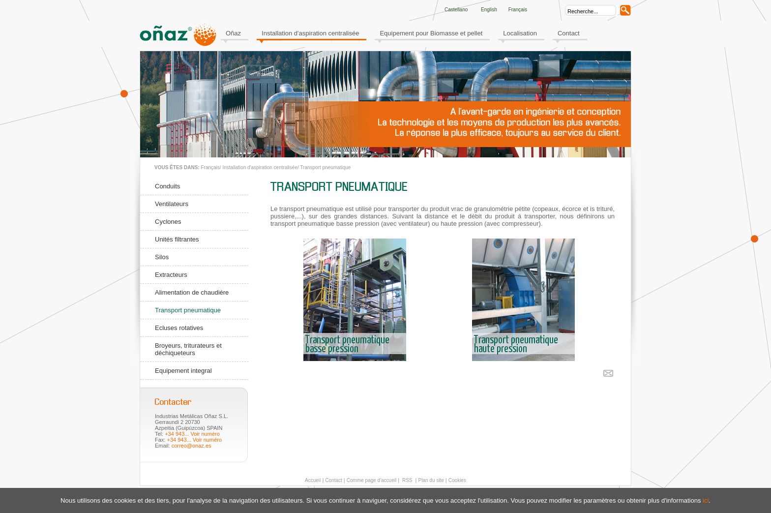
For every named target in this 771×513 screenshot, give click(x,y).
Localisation (520, 33)
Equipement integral (183, 370)
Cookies (457, 480)
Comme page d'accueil (371, 480)
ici (706, 500)
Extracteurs (171, 274)
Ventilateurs (171, 204)
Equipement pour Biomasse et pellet (431, 33)
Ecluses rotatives (179, 328)
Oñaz (233, 33)
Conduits (167, 186)
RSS (406, 480)
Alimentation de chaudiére (192, 292)
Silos (162, 257)
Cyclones (168, 221)
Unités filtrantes (177, 239)
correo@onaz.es (191, 446)
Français (210, 167)
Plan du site (431, 480)
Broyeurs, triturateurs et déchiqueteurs (188, 349)
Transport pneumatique (325, 167)
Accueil (313, 480)
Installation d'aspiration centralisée (310, 33)
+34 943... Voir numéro (192, 434)
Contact (569, 33)
